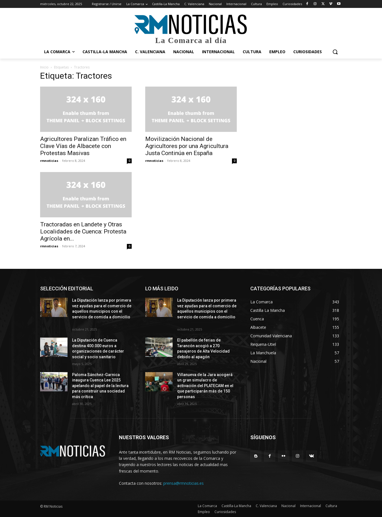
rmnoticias (49, 160)
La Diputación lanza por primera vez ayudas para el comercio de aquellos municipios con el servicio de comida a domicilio (101, 311)
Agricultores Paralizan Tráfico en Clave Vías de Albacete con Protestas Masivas (83, 146)
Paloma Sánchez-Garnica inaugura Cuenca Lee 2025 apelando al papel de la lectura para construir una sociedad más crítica (100, 385)
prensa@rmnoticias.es (183, 483)
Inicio (44, 67)
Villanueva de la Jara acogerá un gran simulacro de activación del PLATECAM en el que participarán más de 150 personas (205, 385)
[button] (335, 52)
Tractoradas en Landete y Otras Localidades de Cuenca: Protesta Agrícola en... (83, 231)
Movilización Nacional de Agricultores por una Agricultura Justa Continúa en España (186, 146)
